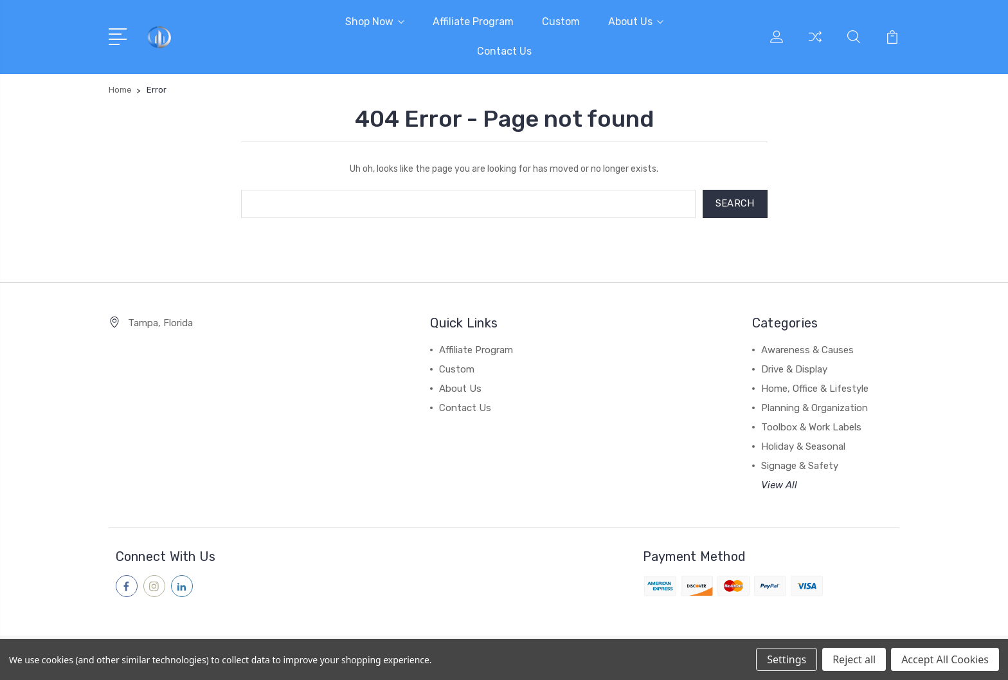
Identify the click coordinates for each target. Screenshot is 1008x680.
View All (779, 485)
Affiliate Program (473, 21)
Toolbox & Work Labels (811, 427)
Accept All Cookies (945, 659)
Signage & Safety (799, 466)
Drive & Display (794, 369)
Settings (786, 659)
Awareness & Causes (807, 350)
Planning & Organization (814, 408)
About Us (635, 21)
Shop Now (374, 21)
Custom (561, 21)
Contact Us (504, 51)
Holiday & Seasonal (803, 446)
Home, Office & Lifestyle (815, 388)
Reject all (854, 659)
